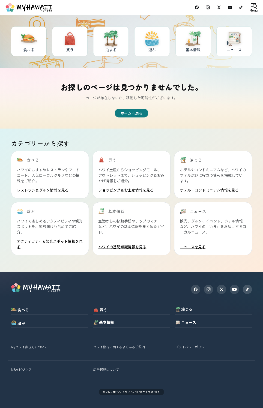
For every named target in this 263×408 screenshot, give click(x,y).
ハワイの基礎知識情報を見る (122, 246)
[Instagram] (207, 7)
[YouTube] (230, 7)
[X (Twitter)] (219, 7)
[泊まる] (111, 41)
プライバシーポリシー (191, 347)
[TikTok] (241, 7)
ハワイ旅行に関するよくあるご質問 (119, 347)
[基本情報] (193, 41)
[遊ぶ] (152, 41)
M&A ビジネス (21, 369)
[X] (221, 289)
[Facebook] (196, 7)
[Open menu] (253, 7)
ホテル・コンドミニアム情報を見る (209, 190)
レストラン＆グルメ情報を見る (43, 190)
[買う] (70, 41)
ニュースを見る (193, 246)
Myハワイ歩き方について (29, 347)
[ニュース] (234, 41)
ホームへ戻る (131, 113)
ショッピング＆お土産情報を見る (126, 190)
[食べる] (29, 41)
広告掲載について (106, 369)
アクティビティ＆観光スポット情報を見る (50, 243)
